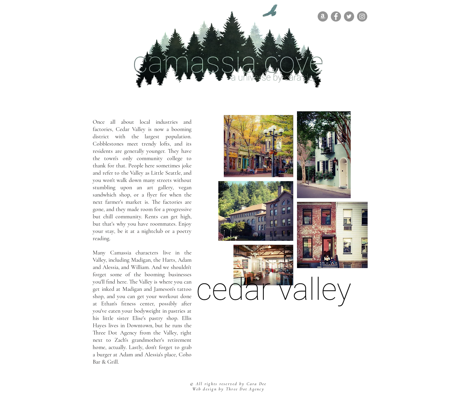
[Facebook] (336, 16)
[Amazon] (323, 16)
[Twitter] (349, 16)
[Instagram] (362, 16)
